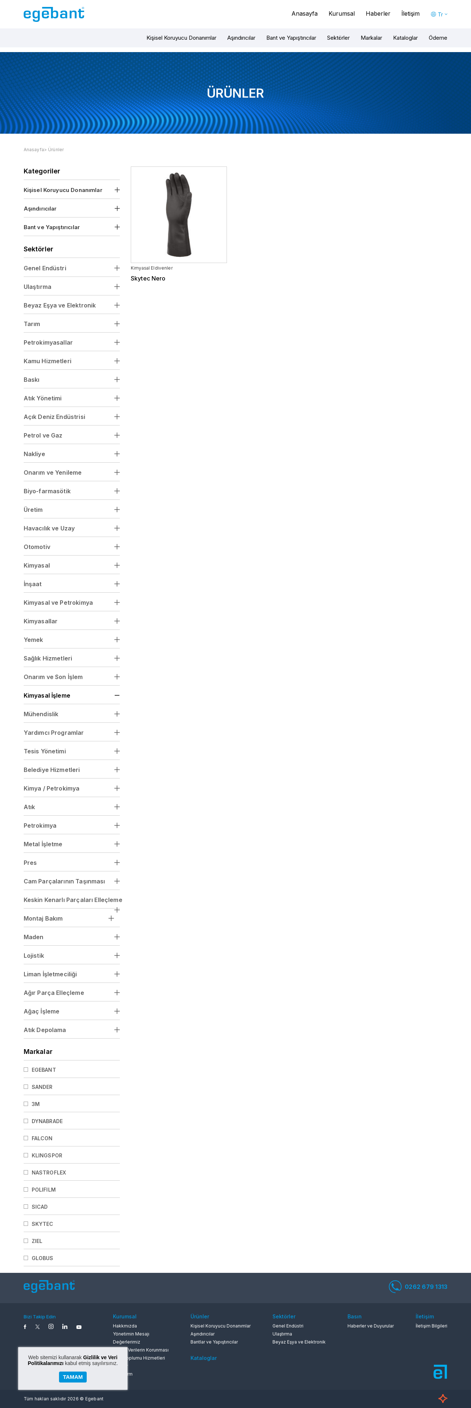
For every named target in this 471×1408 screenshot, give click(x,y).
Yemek (33, 639)
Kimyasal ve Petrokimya (58, 602)
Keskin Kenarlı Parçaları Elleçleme (72, 899)
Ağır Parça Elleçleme (54, 992)
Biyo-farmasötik (47, 491)
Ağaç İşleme (42, 1011)
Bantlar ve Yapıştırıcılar (214, 1342)
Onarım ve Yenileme (53, 472)
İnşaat (33, 584)
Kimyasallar (41, 621)
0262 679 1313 (418, 1286)
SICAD (40, 1207)
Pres (30, 862)
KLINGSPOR (47, 1155)
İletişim (410, 13)
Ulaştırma (37, 286)
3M (36, 1104)
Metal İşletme (43, 844)
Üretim (33, 509)
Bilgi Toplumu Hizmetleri (139, 1358)
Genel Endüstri (45, 268)
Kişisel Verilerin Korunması (141, 1350)
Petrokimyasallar (48, 342)
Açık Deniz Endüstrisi (54, 416)
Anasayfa (304, 13)
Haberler (378, 13)
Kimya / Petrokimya (52, 788)
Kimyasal (37, 565)
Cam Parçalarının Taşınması (64, 881)
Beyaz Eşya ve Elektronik (60, 305)
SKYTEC (43, 1224)
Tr (440, 14)
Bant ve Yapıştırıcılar (291, 37)
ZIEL (37, 1241)
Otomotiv (37, 546)
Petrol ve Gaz (43, 435)
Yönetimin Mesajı (131, 1334)
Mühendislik (41, 714)
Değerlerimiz (126, 1342)
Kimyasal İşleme (47, 695)
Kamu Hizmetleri (47, 361)
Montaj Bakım (43, 918)
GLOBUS (43, 1258)
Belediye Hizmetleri (52, 769)
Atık (29, 807)
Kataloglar (405, 37)
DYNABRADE (47, 1121)
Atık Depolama (45, 1030)
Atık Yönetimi (43, 398)
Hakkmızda (125, 1326)
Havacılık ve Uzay (49, 528)
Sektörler (338, 37)
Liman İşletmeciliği (50, 974)
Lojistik (34, 955)
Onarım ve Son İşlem (53, 677)
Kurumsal (342, 13)
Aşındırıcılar (241, 37)
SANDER (42, 1087)
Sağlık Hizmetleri (48, 658)
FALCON (42, 1138)
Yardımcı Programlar (54, 732)
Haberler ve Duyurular (371, 1326)
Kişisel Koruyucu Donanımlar (181, 37)
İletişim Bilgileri (431, 1326)
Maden (34, 937)
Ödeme (438, 37)
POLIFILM (44, 1190)
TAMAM (73, 1377)
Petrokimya (40, 825)
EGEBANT (44, 1070)
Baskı (32, 379)
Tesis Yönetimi (45, 751)
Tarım (32, 324)
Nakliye (34, 454)
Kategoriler (42, 171)
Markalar (371, 37)
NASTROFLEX (49, 1172)
